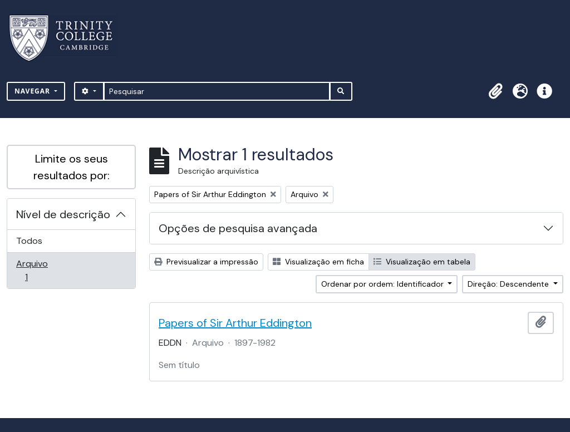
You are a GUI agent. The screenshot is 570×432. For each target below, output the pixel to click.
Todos (29, 241)
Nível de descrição (63, 214)
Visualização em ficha (318, 262)
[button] (495, 91)
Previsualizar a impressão (206, 262)
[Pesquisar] (217, 91)
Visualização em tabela (422, 262)
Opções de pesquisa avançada (238, 228)
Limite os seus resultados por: (71, 167)
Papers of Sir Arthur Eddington (235, 323)
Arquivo (42, 270)
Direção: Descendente (509, 284)
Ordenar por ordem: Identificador (383, 284)
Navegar (33, 91)
